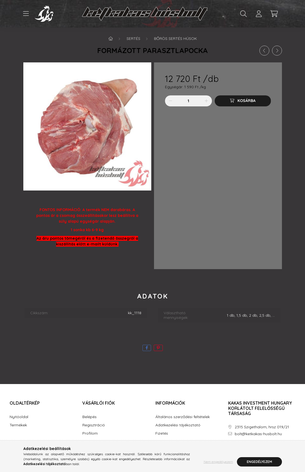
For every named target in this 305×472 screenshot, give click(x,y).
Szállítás (162, 441)
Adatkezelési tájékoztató (177, 425)
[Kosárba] (243, 100)
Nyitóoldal (19, 417)
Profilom (90, 433)
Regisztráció (93, 425)
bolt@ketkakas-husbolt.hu (258, 434)
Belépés (89, 417)
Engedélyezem (259, 464)
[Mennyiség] (188, 100)
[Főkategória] (110, 38)
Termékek (18, 425)
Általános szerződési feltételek (182, 417)
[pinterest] (158, 348)
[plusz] (206, 101)
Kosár (87, 441)
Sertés (133, 38)
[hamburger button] (26, 13)
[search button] (243, 13)
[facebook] (146, 348)
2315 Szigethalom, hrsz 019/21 (262, 427)
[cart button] (274, 13)
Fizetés (161, 433)
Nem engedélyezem (218, 464)
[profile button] (258, 13)
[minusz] (170, 101)
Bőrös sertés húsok (175, 38)
